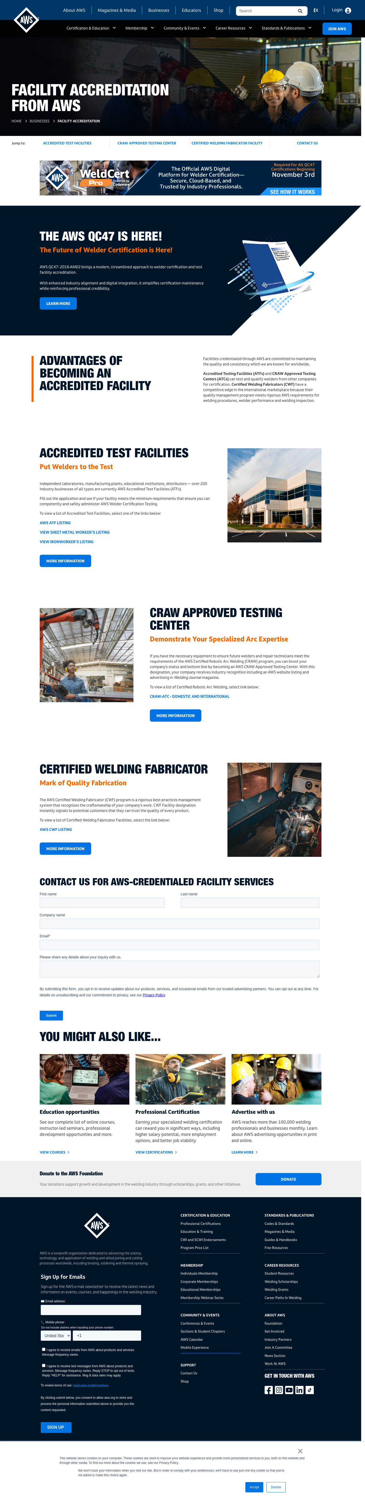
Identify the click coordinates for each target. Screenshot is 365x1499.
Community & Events (181, 28)
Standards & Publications (283, 28)
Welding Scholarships (281, 1281)
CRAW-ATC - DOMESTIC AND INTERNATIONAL (190, 696)
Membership (136, 28)
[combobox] (264, 11)
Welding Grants (276, 1289)
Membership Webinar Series (202, 1297)
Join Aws (337, 28)
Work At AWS (275, 1363)
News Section (275, 1355)
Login (337, 9)
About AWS (74, 10)
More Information (65, 561)
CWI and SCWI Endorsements (203, 1239)
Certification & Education (88, 28)
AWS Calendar (192, 1339)
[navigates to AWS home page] (26, 20)
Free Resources (276, 1247)
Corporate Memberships (199, 1281)
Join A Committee (278, 1347)
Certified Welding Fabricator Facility (227, 143)
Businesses (158, 10)
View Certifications (154, 1152)
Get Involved (274, 1331)
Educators (191, 10)
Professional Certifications (201, 1223)
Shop (218, 10)
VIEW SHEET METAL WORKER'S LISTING (75, 532)
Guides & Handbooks (281, 1239)
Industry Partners (278, 1339)
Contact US (307, 143)
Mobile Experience (195, 1347)
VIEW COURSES (52, 1152)
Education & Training (197, 1231)
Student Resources (279, 1273)
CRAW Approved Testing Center (147, 143)
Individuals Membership (199, 1273)
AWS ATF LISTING (55, 522)
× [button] (300, 1451)
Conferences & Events (197, 1323)
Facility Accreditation (79, 121)
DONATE (288, 1179)
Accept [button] (254, 1487)
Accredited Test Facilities (67, 143)
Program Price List (194, 1247)
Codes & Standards (279, 1223)
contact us (319, 10)
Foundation (273, 1323)
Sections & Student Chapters (203, 1331)
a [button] (114, 30)
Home (17, 121)
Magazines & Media (117, 10)
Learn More (58, 303)
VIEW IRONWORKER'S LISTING (66, 541)
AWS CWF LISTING (56, 829)
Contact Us (189, 1373)
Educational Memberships (201, 1289)
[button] (299, 11)
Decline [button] (276, 1487)
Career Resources (230, 28)
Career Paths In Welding (283, 1297)
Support (188, 1365)
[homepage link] (109, 1224)
